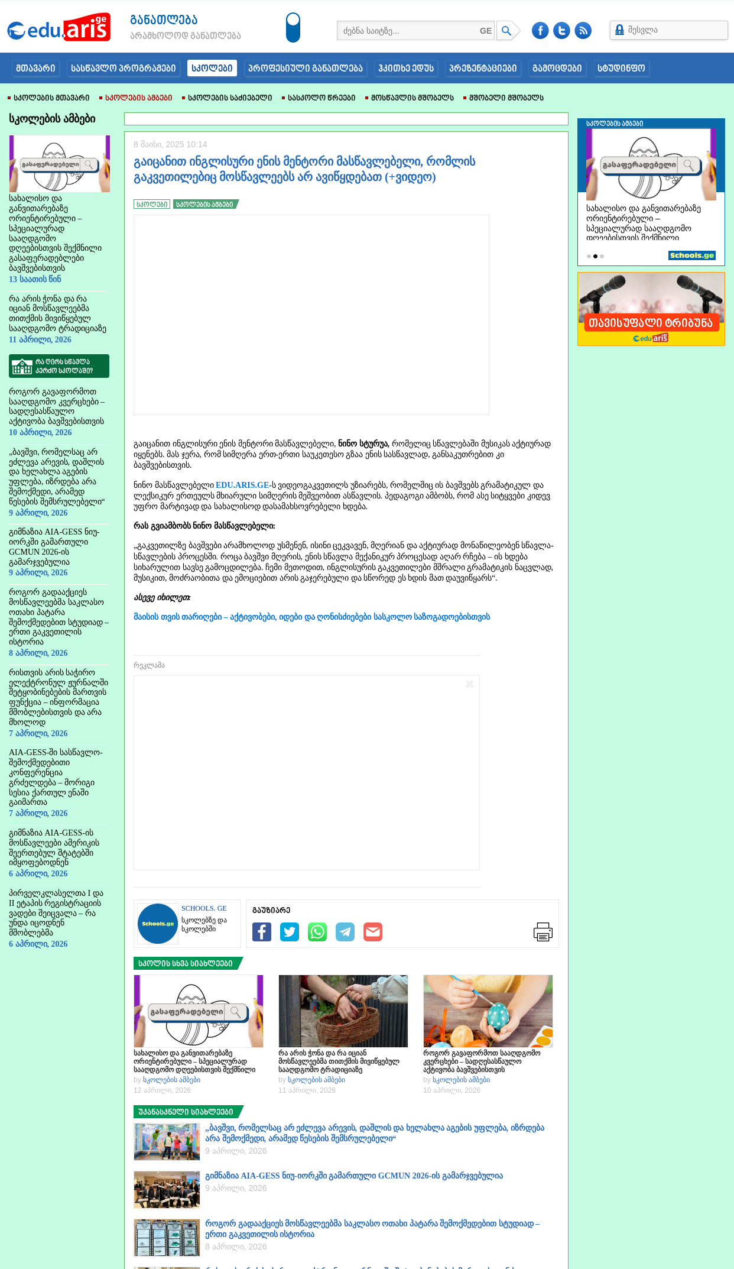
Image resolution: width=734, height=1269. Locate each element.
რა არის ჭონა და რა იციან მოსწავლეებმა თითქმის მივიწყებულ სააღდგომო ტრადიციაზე (339, 1061)
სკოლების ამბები (136, 99)
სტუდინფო (621, 69)
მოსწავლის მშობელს (409, 99)
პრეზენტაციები (483, 69)
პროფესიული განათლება (305, 69)
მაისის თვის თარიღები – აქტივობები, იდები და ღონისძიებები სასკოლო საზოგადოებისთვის (312, 617)
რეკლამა (149, 665)
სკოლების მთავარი (49, 99)
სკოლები (212, 69)
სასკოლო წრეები (319, 99)
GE (486, 30)
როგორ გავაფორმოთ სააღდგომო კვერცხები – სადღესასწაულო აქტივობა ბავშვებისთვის (481, 1061)
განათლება (164, 21)
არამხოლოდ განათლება (168, 36)
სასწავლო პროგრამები (123, 69)
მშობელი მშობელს (503, 99)
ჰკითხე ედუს (406, 69)
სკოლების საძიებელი (227, 99)
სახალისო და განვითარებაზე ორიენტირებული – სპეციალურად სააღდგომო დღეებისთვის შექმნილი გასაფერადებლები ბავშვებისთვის (194, 1061)
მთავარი (36, 69)
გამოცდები (557, 69)
